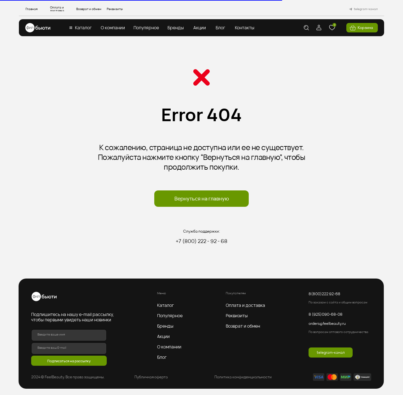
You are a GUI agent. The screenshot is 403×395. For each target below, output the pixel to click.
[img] (38, 28)
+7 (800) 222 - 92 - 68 (201, 241)
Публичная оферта (151, 377)
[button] (83, 27)
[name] (69, 335)
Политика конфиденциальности (243, 377)
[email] (69, 348)
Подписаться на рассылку (69, 360)
